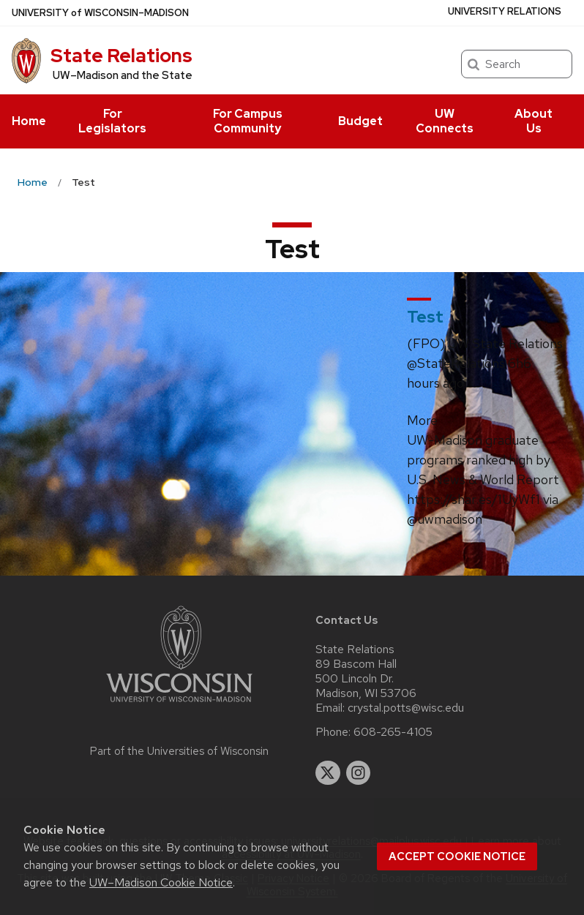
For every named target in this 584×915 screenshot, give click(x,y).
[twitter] (327, 773)
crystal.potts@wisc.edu (406, 708)
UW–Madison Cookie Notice (161, 882)
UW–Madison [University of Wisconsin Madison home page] (100, 13)
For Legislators (112, 121)
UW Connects (444, 121)
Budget (360, 121)
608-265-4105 (393, 732)
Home (29, 121)
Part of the (179, 751)
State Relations (121, 55)
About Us (533, 121)
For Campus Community (247, 121)
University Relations (504, 11)
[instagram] (358, 773)
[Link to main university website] (179, 704)
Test (425, 317)
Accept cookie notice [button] (457, 856)
